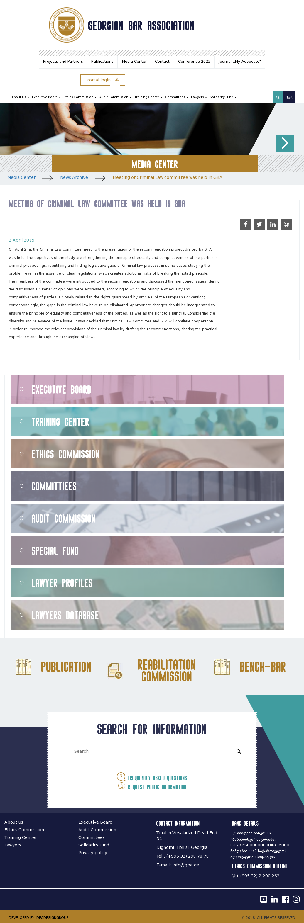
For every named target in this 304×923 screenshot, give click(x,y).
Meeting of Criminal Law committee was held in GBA (167, 177)
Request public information (152, 785)
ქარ (289, 98)
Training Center (146, 97)
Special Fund (55, 550)
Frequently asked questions (152, 776)
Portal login (103, 80)
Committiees (54, 486)
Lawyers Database (65, 615)
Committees (175, 97)
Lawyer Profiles (62, 582)
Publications (102, 61)
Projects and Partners (63, 61)
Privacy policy (92, 852)
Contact (162, 61)
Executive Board (45, 97)
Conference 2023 (194, 61)
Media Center (134, 61)
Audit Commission (113, 97)
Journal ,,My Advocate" (240, 61)
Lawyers (197, 97)
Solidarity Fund (221, 97)
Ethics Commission (78, 97)
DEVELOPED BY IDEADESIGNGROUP (38, 917)
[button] (285, 143)
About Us (19, 97)
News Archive (74, 177)
